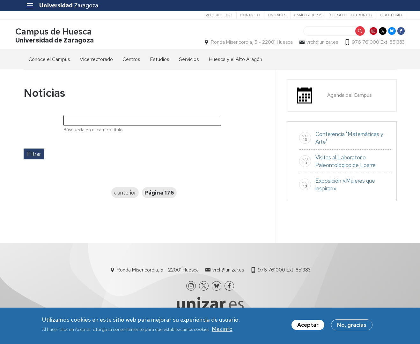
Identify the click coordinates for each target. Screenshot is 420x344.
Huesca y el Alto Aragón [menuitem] (235, 61)
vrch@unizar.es (314, 43)
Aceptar (308, 325)
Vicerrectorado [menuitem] (96, 61)
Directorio (381, 15)
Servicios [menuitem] (189, 61)
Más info (222, 329)
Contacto (241, 15)
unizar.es (268, 15)
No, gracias (351, 325)
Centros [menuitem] (131, 61)
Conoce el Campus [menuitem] (49, 61)
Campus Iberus (299, 15)
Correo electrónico (341, 15)
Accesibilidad (209, 15)
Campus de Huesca (62, 33)
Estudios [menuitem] (159, 61)
